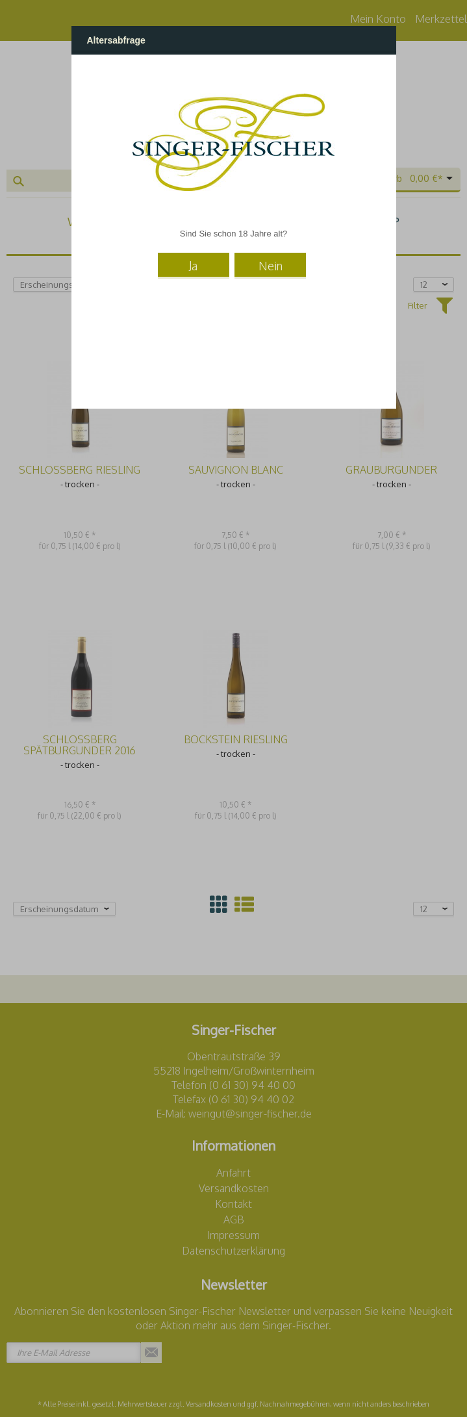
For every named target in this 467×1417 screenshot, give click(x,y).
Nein (271, 265)
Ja (193, 265)
